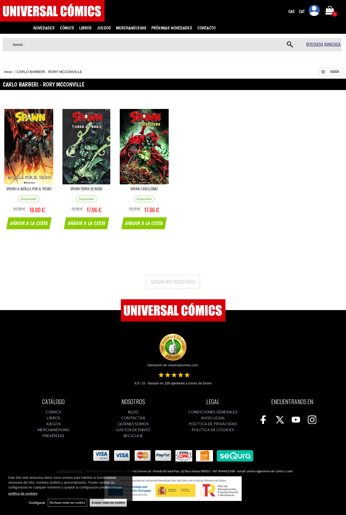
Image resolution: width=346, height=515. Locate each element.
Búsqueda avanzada (323, 44)
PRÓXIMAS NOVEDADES (171, 28)
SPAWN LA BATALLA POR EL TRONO (29, 188)
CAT (302, 11)
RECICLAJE (133, 435)
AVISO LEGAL (213, 418)
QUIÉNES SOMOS (133, 423)
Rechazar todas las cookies (67, 502)
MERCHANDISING (131, 28)
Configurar (37, 503)
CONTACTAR (133, 418)
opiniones (175, 383)
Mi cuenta (314, 11)
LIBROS (85, 28)
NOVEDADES (44, 28)
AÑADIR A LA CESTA (30, 223)
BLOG (133, 412)
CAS (291, 11)
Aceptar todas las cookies (108, 502)
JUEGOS (104, 28)
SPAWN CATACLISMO (144, 188)
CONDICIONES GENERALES (213, 412)
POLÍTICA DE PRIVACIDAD (213, 423)
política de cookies (22, 494)
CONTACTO (206, 28)
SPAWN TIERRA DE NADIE (86, 188)
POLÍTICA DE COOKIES (213, 429)
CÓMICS (67, 28)
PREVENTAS (53, 435)
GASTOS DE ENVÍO (133, 429)
